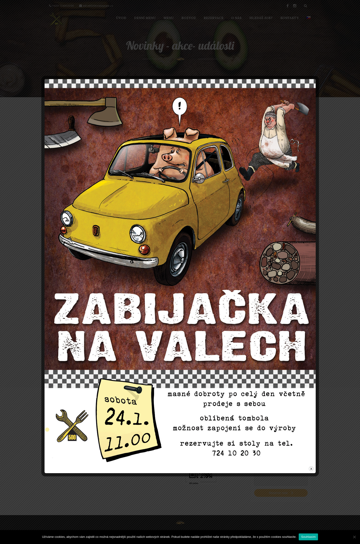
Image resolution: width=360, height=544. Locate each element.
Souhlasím (308, 536)
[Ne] (354, 537)
